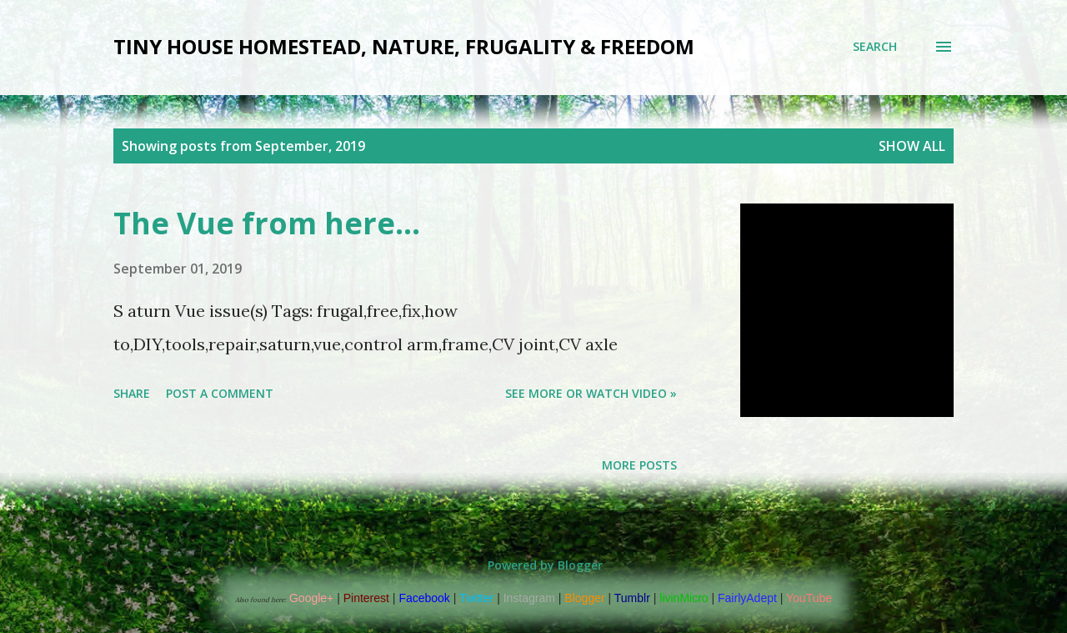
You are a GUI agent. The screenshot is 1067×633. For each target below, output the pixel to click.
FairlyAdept (747, 598)
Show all (912, 146)
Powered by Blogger (533, 565)
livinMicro (683, 598)
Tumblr (632, 598)
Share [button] (131, 393)
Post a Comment (219, 393)
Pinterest (366, 598)
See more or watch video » (591, 393)
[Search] (875, 47)
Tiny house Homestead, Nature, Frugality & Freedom (403, 46)
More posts (639, 465)
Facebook (423, 598)
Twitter (476, 598)
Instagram (529, 598)
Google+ (311, 598)
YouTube (809, 598)
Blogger (584, 598)
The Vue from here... (266, 223)
